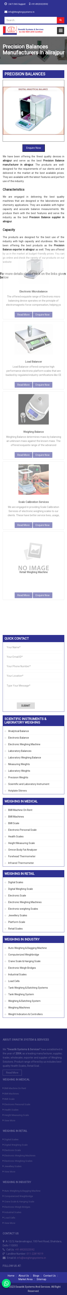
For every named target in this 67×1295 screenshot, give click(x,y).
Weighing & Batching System (24, 1001)
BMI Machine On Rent (20, 810)
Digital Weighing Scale (20, 888)
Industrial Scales (17, 974)
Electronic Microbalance (33, 232)
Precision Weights (18, 777)
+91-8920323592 (39, 4)
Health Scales (16, 836)
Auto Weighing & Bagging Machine (27, 948)
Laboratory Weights (19, 770)
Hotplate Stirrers (17, 790)
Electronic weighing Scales (23, 908)
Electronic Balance (18, 737)
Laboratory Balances (19, 751)
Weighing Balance (33, 372)
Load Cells (14, 981)
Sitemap (41, 1279)
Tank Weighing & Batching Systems (28, 987)
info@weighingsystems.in (21, 12)
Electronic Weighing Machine (24, 744)
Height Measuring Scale (21, 843)
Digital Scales (15, 882)
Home (11, 1275)
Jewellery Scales (17, 915)
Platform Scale (16, 922)
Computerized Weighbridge (23, 954)
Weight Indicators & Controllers (25, 1014)
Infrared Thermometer (21, 863)
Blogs (36, 1275)
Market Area (25, 1279)
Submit (25, 705)
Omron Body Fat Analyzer (22, 849)
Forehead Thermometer (22, 856)
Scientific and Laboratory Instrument (28, 784)
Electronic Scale (17, 895)
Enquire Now (33, 120)
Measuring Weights (19, 764)
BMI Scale (13, 823)
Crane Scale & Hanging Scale (24, 961)
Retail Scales (15, 928)
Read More (23, 255)
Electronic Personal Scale (22, 829)
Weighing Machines (19, 1007)
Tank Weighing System (21, 994)
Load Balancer (33, 302)
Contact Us (49, 1275)
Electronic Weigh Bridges (22, 967)
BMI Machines (16, 816)
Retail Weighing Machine (33, 512)
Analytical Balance (18, 731)
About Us (24, 1275)
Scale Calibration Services (33, 442)
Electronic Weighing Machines (25, 902)
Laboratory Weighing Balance (24, 757)
